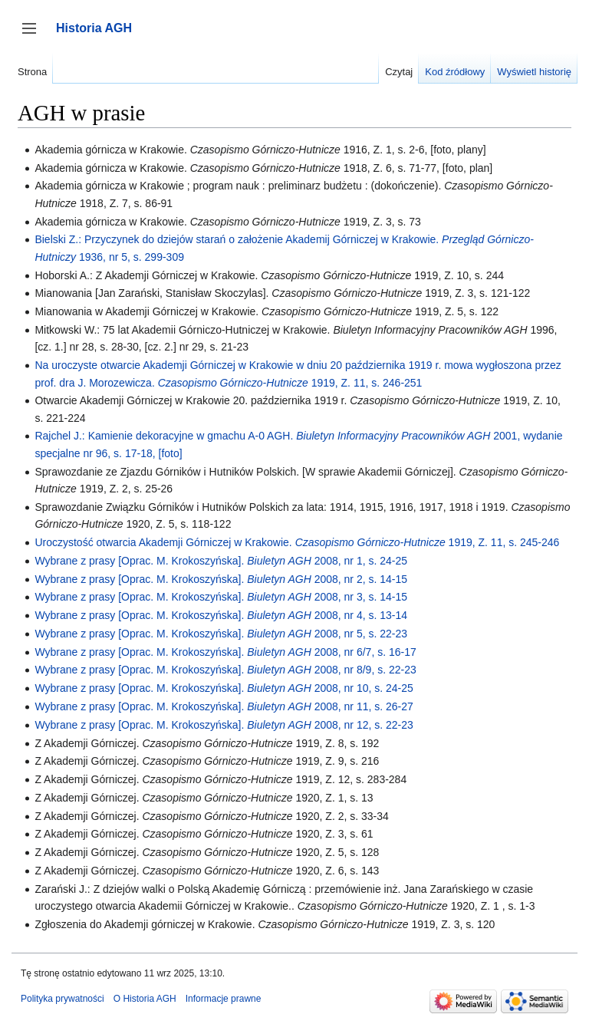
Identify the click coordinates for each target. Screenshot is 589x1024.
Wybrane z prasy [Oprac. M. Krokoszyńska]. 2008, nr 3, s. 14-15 (221, 597)
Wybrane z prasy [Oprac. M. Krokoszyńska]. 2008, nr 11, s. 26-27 (224, 706)
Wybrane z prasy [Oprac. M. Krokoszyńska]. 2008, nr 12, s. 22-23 (224, 725)
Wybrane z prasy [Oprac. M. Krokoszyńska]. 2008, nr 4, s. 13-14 (221, 615)
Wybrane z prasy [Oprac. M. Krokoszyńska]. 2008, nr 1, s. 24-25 (221, 561)
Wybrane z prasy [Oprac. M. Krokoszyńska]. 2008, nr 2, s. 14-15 (221, 579)
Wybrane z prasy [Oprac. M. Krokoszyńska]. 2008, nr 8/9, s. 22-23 (225, 669)
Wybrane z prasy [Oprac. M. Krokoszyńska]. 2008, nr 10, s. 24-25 (224, 688)
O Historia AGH (145, 998)
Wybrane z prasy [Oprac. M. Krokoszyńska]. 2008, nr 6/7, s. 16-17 (225, 652)
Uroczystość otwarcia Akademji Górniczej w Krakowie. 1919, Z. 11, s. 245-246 (297, 542)
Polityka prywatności (62, 998)
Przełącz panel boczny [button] (34, 35)
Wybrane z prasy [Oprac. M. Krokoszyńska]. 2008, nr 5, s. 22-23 (221, 633)
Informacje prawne (224, 998)
